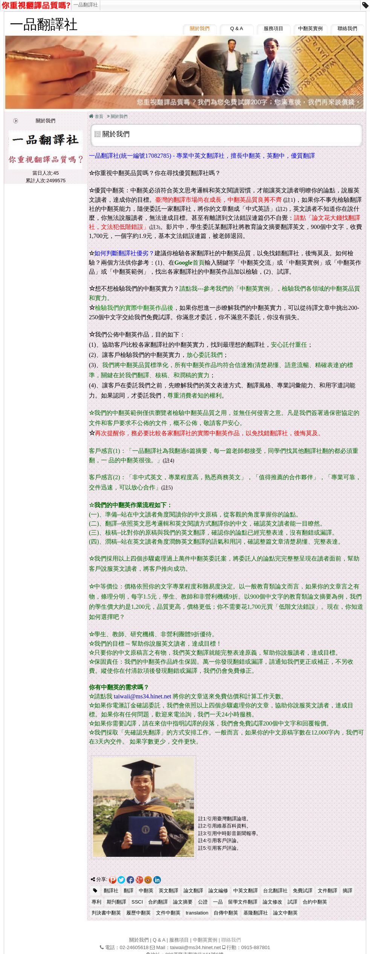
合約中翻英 (315, 902)
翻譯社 (111, 890)
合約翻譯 (158, 902)
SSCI (137, 902)
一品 (218, 902)
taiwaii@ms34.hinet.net (195, 947)
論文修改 (272, 902)
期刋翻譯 (116, 902)
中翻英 (146, 890)
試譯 (292, 902)
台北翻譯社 (275, 890)
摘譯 (347, 890)
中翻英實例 (310, 28)
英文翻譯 (168, 890)
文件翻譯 (327, 890)
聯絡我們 (347, 28)
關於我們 (199, 28)
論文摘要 (183, 902)
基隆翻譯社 (255, 913)
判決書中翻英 (106, 913)
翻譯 (128, 890)
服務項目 (273, 28)
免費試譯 (302, 890)
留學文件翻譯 (242, 902)
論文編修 (218, 890)
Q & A (236, 28)
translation (197, 913)
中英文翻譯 (245, 890)
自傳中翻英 (226, 913)
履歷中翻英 (138, 913)
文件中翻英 (168, 913)
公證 (203, 902)
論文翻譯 (193, 890)
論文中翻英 (285, 913)
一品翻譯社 (85, 5)
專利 (96, 902)
